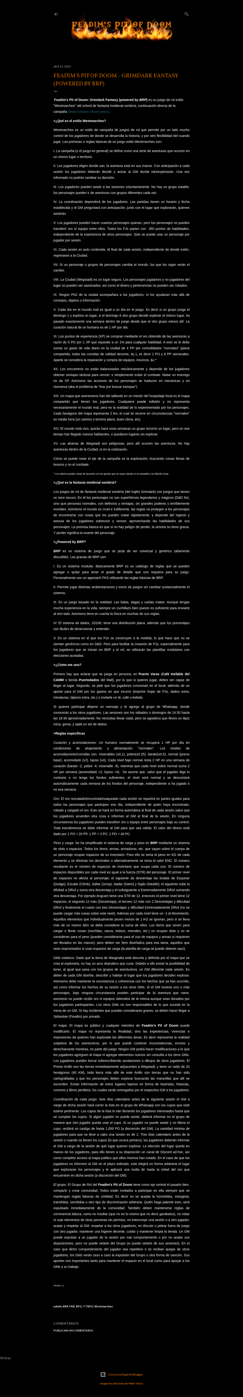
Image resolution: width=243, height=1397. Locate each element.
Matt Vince (136, 1383)
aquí (181, 948)
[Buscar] (187, 13)
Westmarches (103, 1306)
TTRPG (88, 1306)
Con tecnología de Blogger (121, 1374)
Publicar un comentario (73, 1330)
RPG (79, 1306)
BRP (57, 551)
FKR (72, 1306)
